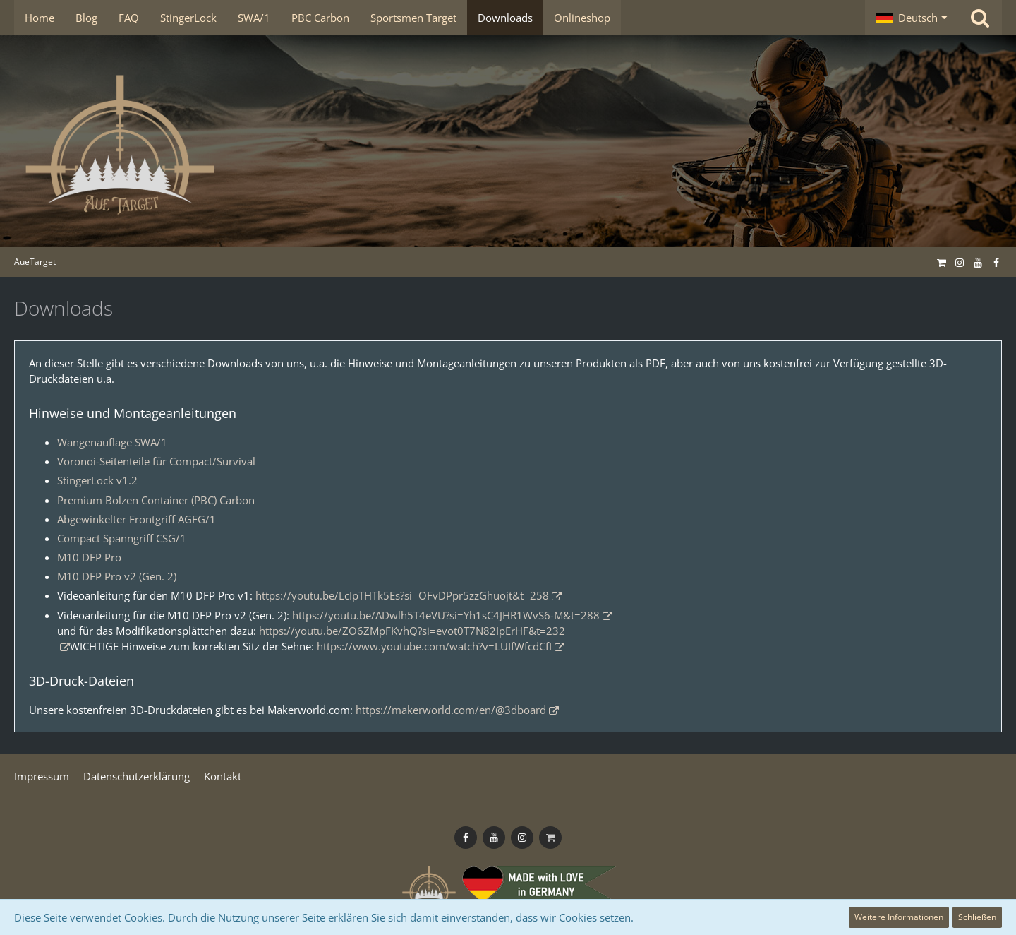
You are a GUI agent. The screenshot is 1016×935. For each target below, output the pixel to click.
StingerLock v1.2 (97, 480)
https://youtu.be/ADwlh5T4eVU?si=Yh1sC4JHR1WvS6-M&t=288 (446, 615)
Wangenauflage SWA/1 (112, 442)
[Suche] (980, 17)
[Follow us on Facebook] (996, 262)
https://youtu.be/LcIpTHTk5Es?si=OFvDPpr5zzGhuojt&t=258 (402, 595)
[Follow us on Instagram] (959, 262)
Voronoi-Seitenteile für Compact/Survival (156, 461)
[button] (911, 17)
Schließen (977, 917)
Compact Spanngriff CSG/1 (121, 538)
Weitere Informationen (898, 917)
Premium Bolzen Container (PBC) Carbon (156, 500)
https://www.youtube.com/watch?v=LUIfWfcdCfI (434, 646)
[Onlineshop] (941, 262)
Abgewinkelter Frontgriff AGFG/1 (136, 519)
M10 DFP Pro (89, 557)
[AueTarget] (508, 144)
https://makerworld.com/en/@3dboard (451, 710)
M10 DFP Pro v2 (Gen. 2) (116, 576)
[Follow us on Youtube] (978, 262)
